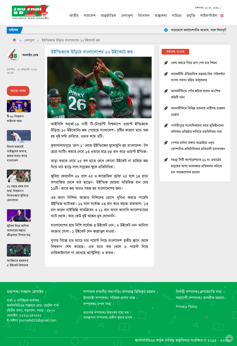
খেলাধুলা (127, 15)
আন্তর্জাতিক (108, 15)
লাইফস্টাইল (208, 15)
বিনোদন (144, 15)
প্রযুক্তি (191, 15)
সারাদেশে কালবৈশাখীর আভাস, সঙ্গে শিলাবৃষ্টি (202, 30)
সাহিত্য (177, 15)
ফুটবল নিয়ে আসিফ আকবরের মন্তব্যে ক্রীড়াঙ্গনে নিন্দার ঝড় (18, 230)
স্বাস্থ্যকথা (161, 15)
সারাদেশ (90, 15)
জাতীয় (74, 15)
